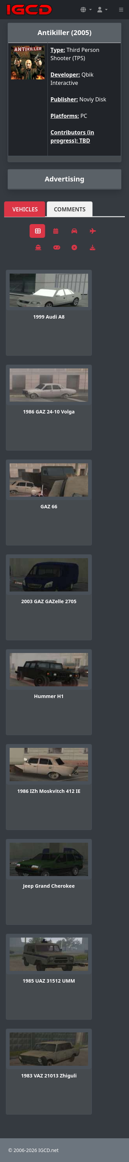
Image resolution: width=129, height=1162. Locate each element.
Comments (70, 209)
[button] (86, 9)
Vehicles (25, 209)
